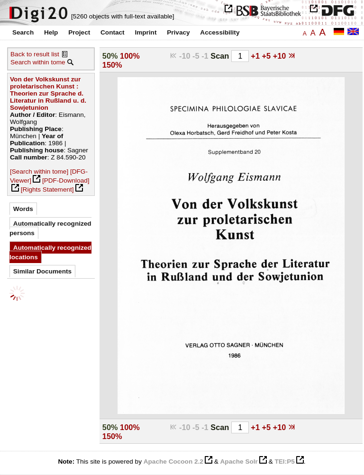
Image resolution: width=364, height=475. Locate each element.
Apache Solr (239, 461)
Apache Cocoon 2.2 (173, 461)
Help (51, 32)
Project (79, 32)
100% (130, 56)
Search (23, 32)
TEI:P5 (284, 461)
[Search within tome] (39, 171)
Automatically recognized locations (50, 252)
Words (23, 208)
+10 (280, 56)
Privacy (178, 32)
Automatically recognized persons (50, 228)
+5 (267, 56)
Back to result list (34, 54)
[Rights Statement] (47, 189)
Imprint (145, 32)
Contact (112, 32)
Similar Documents (42, 271)
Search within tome (37, 62)
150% (112, 65)
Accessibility (219, 32)
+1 (256, 56)
